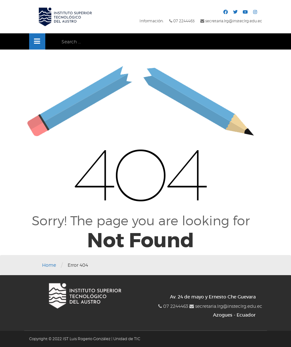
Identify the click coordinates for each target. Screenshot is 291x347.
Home (49, 265)
